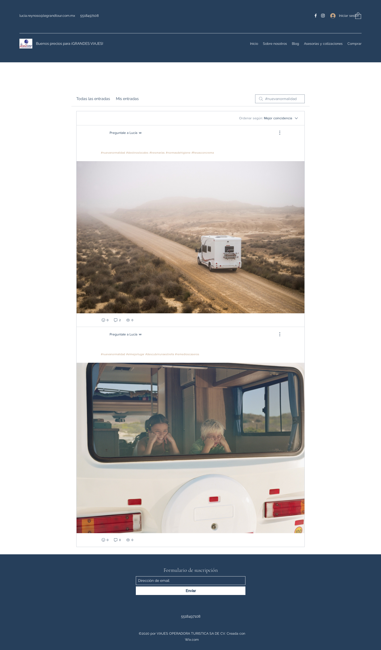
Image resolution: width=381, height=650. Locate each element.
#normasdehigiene (178, 152)
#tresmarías (157, 152)
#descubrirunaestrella (159, 354)
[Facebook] (315, 15)
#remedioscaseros (187, 354)
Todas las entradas (93, 98)
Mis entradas (127, 98)
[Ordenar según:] (269, 118)
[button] (358, 15)
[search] (280, 98)
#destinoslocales (137, 152)
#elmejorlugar (135, 354)
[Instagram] (322, 15)
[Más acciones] (277, 133)
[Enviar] (190, 590)
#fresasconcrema (202, 152)
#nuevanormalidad (113, 152)
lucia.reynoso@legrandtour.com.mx (47, 16)
